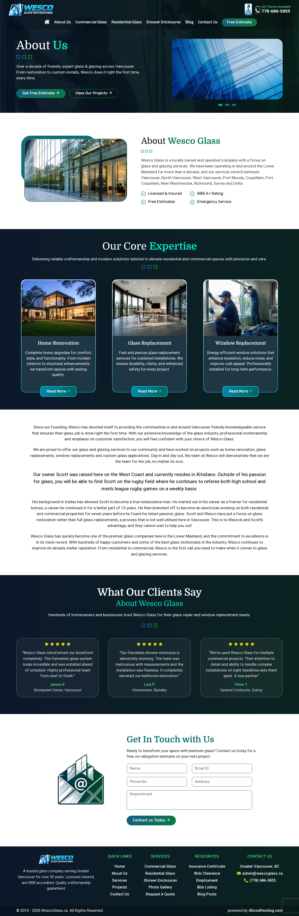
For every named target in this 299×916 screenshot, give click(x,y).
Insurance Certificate (207, 866)
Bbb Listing (207, 887)
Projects (119, 887)
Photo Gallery (160, 887)
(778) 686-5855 (260, 880)
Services (119, 880)
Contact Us (207, 22)
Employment (207, 880)
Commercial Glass (91, 22)
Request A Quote (160, 894)
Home (119, 866)
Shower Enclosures (163, 22)
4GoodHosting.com (266, 910)
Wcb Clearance (207, 873)
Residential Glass (126, 22)
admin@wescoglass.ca (260, 873)
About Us (62, 22)
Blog (189, 22)
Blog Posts (207, 894)
